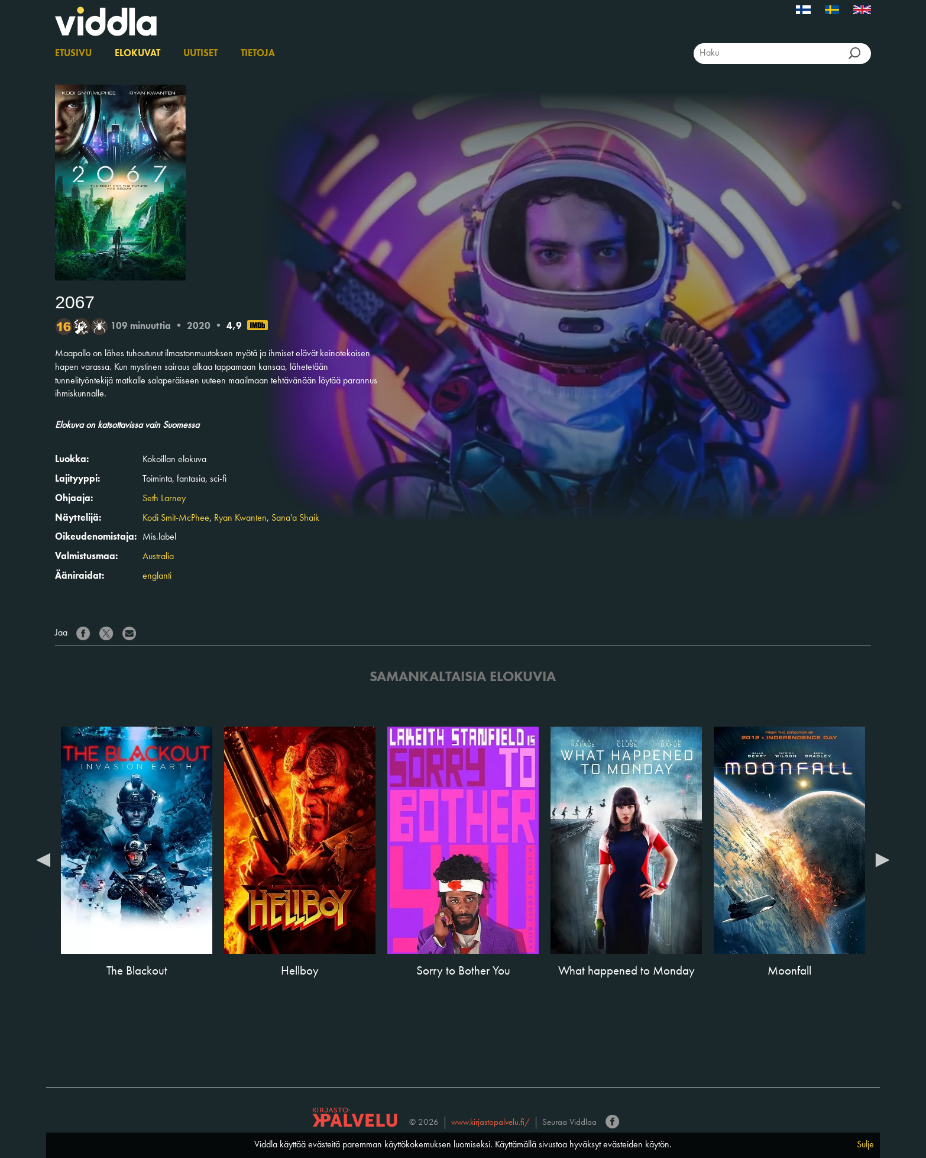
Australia (158, 557)
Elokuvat (137, 54)
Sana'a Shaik (295, 518)
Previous (43, 859)
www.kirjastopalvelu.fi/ (490, 1122)
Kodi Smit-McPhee (176, 518)
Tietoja (258, 54)
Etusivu (73, 54)
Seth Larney (164, 499)
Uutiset (200, 54)
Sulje (865, 1145)
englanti (157, 576)
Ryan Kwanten (240, 518)
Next (883, 859)
